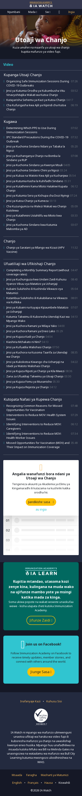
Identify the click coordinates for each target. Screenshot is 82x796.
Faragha (31, 775)
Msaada (17, 775)
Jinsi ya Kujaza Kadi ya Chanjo (25, 337)
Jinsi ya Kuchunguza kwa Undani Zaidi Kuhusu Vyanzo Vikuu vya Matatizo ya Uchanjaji (36, 281)
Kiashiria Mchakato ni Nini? (23, 342)
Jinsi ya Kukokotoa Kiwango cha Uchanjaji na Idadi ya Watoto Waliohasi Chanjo (35, 364)
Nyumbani (13, 12)
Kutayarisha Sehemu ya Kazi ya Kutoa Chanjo (35, 100)
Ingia (71, 12)
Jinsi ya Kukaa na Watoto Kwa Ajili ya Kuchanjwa (37, 175)
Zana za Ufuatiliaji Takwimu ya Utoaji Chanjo (34, 376)
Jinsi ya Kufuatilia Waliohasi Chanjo (28, 347)
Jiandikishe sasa (41, 502)
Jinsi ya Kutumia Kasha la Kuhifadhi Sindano (34, 181)
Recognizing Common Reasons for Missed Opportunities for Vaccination (34, 408)
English (17, 783)
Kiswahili (64, 783)
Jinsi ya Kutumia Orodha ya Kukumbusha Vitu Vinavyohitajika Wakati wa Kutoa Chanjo (35, 93)
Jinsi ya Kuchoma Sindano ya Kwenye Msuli (34, 165)
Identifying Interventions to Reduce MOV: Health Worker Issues (33, 436)
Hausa (48, 783)
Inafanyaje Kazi (30, 701)
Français (33, 783)
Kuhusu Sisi (54, 701)
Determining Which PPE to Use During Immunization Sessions (31, 130)
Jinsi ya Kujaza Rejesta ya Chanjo (27, 387)
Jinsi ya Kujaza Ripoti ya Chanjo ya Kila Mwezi (35, 371)
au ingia (41, 509)
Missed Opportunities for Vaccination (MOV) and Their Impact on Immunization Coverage (38, 445)
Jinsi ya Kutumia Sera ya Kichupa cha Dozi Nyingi (37, 195)
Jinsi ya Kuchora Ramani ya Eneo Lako (30, 331)
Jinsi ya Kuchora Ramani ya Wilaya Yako (31, 326)
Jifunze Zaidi (41, 620)
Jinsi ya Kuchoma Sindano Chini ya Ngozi (32, 170)
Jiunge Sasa (41, 671)
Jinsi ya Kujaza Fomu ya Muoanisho (29, 382)
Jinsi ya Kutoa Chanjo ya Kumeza (27, 201)
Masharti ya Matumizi (54, 775)
